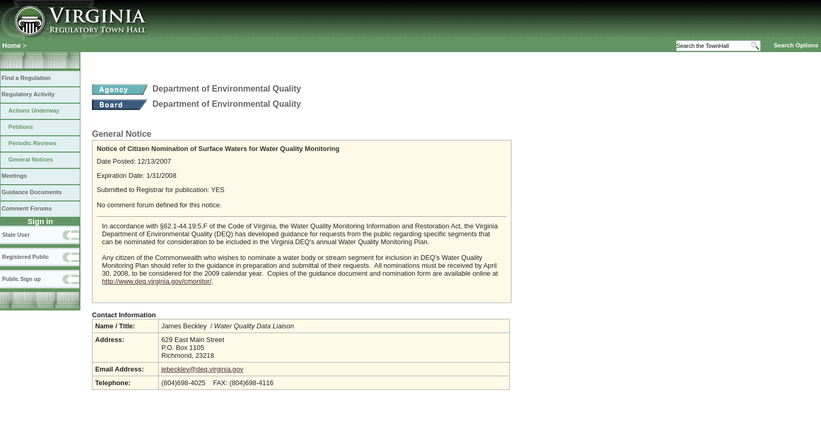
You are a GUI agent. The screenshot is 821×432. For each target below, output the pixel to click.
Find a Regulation (26, 78)
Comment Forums (27, 208)
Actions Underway (33, 110)
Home (11, 45)
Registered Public (25, 257)
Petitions (20, 127)
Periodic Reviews (32, 143)
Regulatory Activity (28, 94)
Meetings (14, 176)
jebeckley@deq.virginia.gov (202, 369)
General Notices (30, 159)
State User (15, 235)
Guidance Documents (31, 192)
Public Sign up (21, 279)
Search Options (796, 45)
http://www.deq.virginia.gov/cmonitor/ (156, 281)
